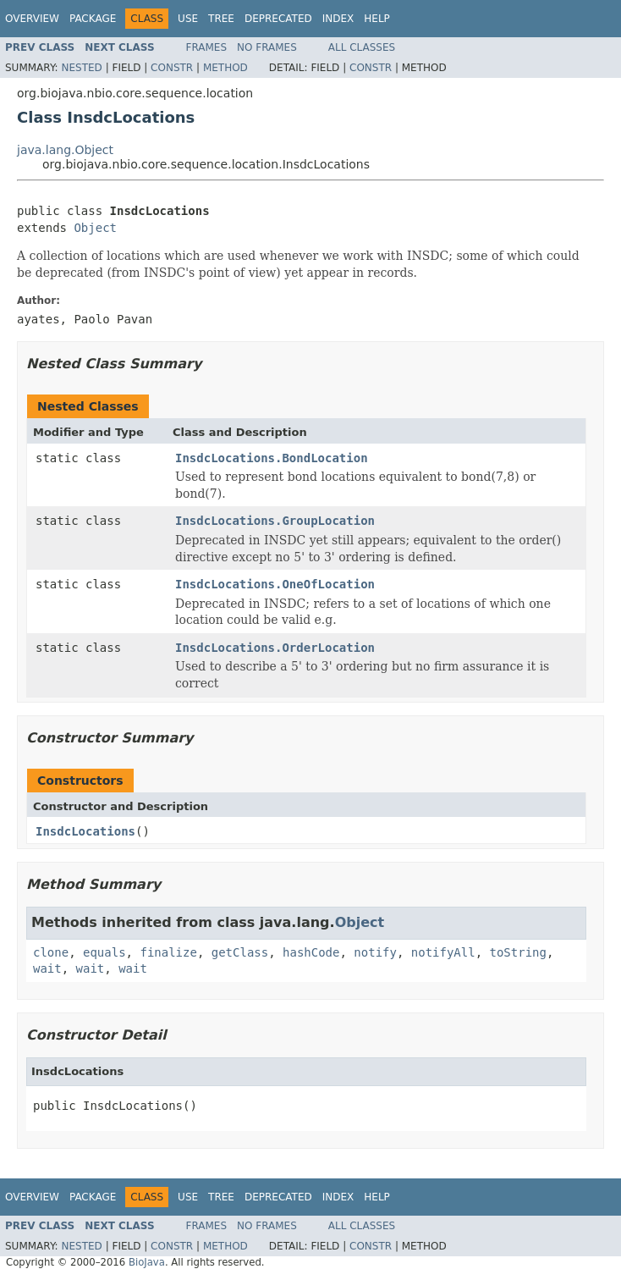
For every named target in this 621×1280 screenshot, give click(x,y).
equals (104, 952)
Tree (221, 19)
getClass (240, 952)
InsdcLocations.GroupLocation (275, 520)
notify (375, 952)
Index (338, 19)
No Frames (267, 47)
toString (518, 952)
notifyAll (443, 952)
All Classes (361, 47)
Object (95, 227)
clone (51, 952)
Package (92, 19)
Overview (32, 19)
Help (377, 19)
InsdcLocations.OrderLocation (275, 647)
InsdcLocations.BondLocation (271, 458)
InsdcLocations (85, 831)
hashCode (311, 952)
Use (188, 19)
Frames (207, 47)
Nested (81, 68)
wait (47, 968)
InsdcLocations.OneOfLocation (275, 584)
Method (225, 68)
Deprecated (278, 19)
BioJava (147, 1262)
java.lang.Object (65, 150)
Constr (172, 68)
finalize (168, 952)
